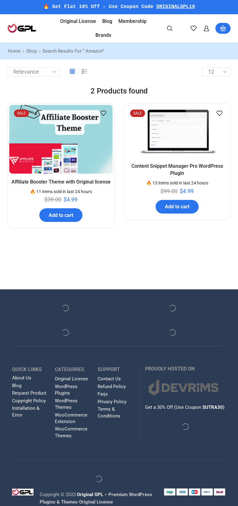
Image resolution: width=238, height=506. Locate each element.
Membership (132, 21)
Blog (107, 21)
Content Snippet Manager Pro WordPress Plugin (177, 170)
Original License (78, 21)
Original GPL (90, 495)
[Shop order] (33, 71)
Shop (31, 51)
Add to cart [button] (61, 215)
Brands (103, 35)
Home (14, 51)
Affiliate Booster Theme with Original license (61, 182)
